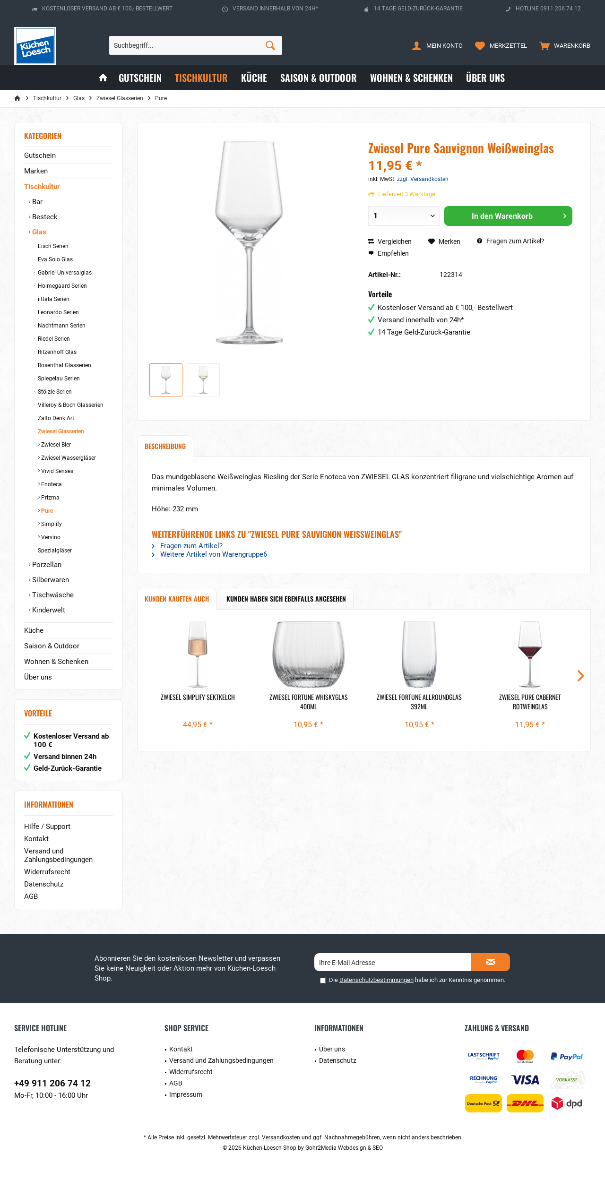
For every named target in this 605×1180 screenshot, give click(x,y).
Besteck (44, 217)
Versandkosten (281, 1137)
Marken (36, 171)
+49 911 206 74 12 (52, 1083)
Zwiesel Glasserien (60, 431)
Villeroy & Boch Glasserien (70, 405)
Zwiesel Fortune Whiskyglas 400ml (308, 701)
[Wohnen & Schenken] (411, 77)
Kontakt (36, 839)
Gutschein (40, 155)
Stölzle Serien (54, 391)
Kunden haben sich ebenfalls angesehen (286, 598)
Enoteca (51, 484)
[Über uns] (485, 77)
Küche (33, 630)
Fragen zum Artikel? (510, 241)
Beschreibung (165, 446)
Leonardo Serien (57, 312)
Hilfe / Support (47, 826)
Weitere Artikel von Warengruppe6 (209, 554)
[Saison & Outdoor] (318, 77)
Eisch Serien (52, 246)
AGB (31, 896)
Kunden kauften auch (177, 598)
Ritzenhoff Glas (56, 352)
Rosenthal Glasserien (63, 365)
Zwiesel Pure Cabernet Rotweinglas (530, 701)
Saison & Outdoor (51, 646)
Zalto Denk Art (55, 418)
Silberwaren (49, 580)
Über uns (38, 677)
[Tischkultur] (201, 77)
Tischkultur (42, 186)
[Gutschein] (140, 77)
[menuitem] (563, 45)
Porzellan (45, 564)
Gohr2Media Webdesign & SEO (344, 1148)
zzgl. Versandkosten (423, 179)
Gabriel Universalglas (64, 272)
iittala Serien (52, 299)
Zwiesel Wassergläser (68, 458)
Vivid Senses (56, 471)
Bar (36, 202)
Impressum (185, 1094)
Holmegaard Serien (61, 286)
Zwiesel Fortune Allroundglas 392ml (419, 701)
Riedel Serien (53, 339)
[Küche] (254, 77)
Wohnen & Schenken (56, 661)
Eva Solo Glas (54, 259)
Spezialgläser (54, 550)
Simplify (51, 524)
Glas (38, 232)
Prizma (50, 497)
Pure (46, 511)
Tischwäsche (52, 595)
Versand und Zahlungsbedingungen (58, 855)
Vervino (50, 537)
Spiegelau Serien (58, 378)
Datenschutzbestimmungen (376, 979)
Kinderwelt (47, 610)
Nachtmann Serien (61, 325)
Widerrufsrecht (47, 872)
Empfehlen (388, 253)
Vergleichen (390, 241)
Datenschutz (43, 884)
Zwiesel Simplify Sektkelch (198, 697)
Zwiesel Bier (55, 444)
